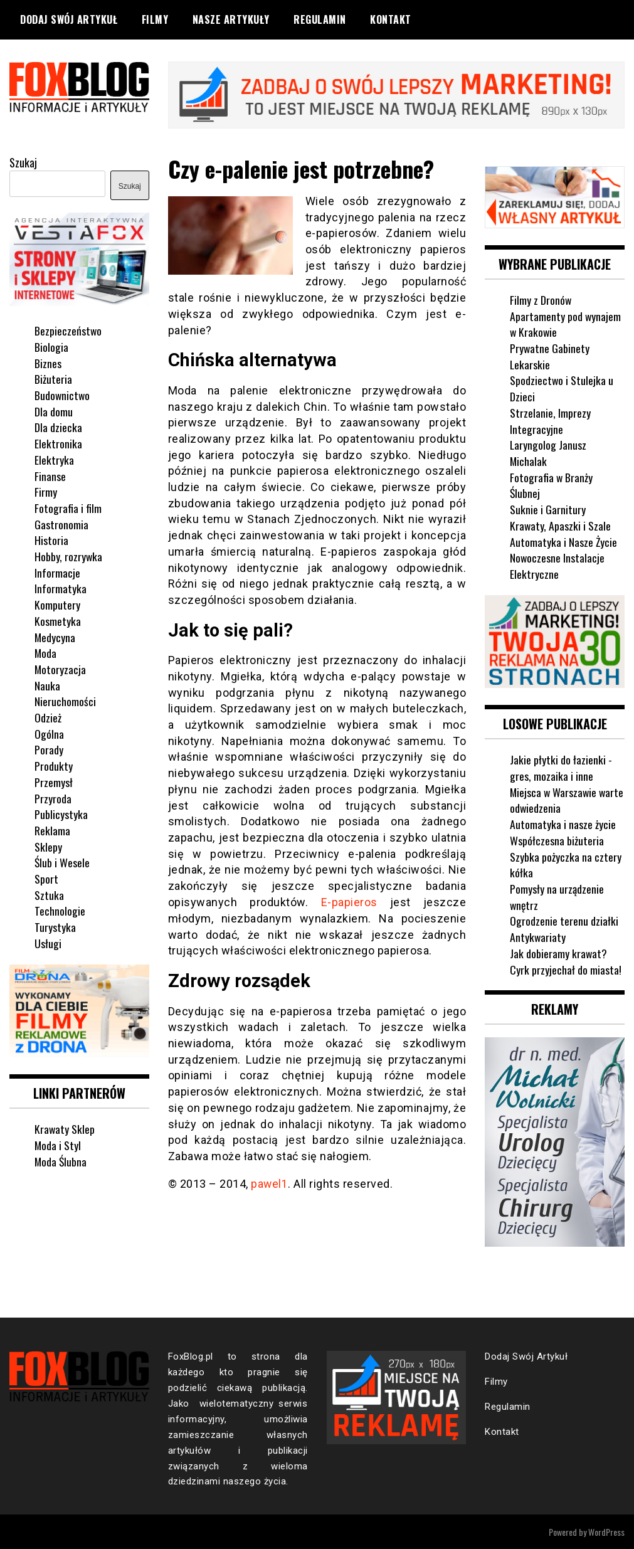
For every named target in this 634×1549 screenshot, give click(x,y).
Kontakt (390, 19)
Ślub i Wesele (62, 862)
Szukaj (23, 162)
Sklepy (48, 846)
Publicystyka (61, 813)
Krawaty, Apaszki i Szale (560, 525)
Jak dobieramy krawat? (559, 952)
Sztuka (49, 894)
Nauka (47, 685)
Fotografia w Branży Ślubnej (551, 484)
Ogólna (49, 733)
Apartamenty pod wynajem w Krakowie (565, 323)
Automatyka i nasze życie (563, 823)
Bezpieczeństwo (68, 330)
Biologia (51, 346)
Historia (51, 539)
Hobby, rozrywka (68, 555)
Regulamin (319, 19)
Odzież (47, 717)
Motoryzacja (60, 668)
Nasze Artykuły (231, 19)
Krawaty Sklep (64, 1128)
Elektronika (58, 443)
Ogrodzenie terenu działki (564, 920)
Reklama (52, 830)
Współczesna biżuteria (557, 839)
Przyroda (52, 798)
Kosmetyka (57, 620)
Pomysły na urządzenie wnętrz (557, 895)
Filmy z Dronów (541, 299)
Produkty (53, 765)
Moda (45, 652)
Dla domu (53, 411)
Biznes (47, 362)
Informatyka (60, 587)
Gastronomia (61, 523)
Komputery (57, 604)
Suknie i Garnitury (548, 508)
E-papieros (349, 901)
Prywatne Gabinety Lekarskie (550, 355)
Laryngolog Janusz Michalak (548, 452)
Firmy (45, 491)
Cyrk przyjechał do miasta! (565, 968)
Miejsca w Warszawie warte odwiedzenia (554, 799)
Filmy (155, 19)
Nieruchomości (65, 700)
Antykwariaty (538, 936)
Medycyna (55, 636)
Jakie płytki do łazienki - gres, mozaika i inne (561, 767)
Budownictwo (62, 394)
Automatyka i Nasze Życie (564, 540)
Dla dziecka (58, 426)
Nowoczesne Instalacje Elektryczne (557, 565)
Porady (48, 749)
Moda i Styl (58, 1144)
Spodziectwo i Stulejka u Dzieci (562, 387)
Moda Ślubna (61, 1160)
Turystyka (55, 926)
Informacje (57, 572)
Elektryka (54, 459)
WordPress (606, 1531)
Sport (46, 878)
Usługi (47, 942)
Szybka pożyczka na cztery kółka (565, 863)
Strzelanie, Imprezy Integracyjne (550, 420)
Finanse (50, 475)
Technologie (59, 910)
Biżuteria (53, 378)
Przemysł (53, 781)
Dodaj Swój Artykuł (68, 19)
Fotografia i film (68, 507)
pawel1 (269, 1183)
